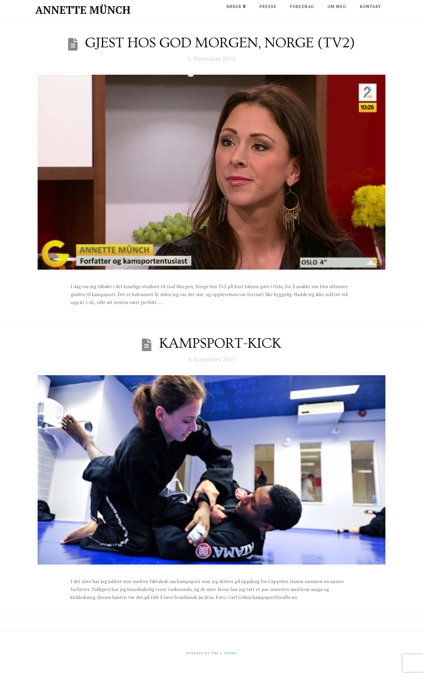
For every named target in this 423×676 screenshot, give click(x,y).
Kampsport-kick (220, 343)
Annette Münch (82, 10)
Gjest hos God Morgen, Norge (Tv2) (220, 43)
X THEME (228, 653)
